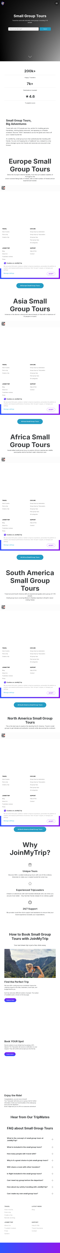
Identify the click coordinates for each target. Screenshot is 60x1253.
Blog (33, 1209)
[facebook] (21, 1249)
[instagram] (28, 1249)
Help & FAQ (35, 1225)
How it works (8, 1209)
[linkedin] (37, 1249)
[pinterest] (31, 1249)
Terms (43, 1246)
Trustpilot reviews (10, 1228)
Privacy (37, 1246)
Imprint (48, 1246)
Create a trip (8, 1215)
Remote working (9, 1218)
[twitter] (24, 1249)
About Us (7, 1225)
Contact (34, 1231)
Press (6, 1231)
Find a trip (7, 1212)
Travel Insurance (37, 1228)
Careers (7, 1233)
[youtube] (34, 1249)
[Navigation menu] (57, 3)
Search (45, 29)
